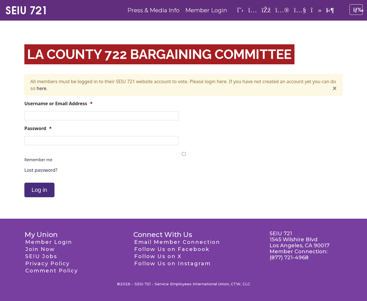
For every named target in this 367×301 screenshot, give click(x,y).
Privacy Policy (47, 263)
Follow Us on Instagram (172, 263)
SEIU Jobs (41, 256)
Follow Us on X (157, 256)
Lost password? (40, 170)
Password (38, 128)
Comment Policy (51, 271)
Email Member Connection (177, 242)
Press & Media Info (153, 10)
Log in (39, 190)
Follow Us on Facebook (171, 249)
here (41, 88)
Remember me (38, 159)
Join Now (40, 249)
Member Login (206, 10)
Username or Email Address (58, 104)
